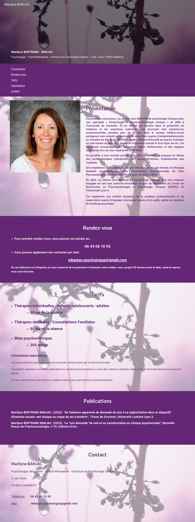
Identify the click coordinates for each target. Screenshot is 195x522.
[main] (97, 36)
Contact (15, 91)
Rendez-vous (18, 74)
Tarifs (14, 80)
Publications (18, 85)
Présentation (18, 68)
